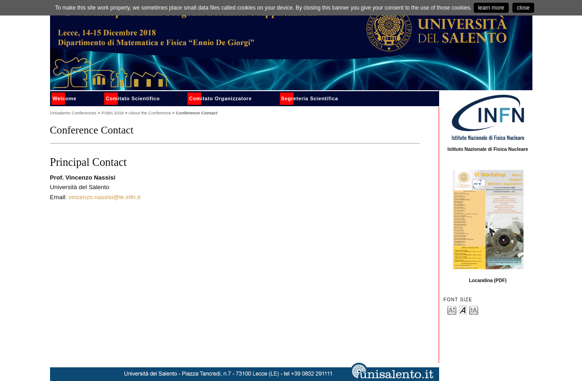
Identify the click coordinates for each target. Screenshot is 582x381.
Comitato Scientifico (133, 98)
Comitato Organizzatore (220, 98)
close (523, 8)
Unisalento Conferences (73, 112)
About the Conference (149, 112)
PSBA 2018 (112, 112)
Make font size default (462, 309)
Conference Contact (197, 112)
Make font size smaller (451, 309)
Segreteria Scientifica (309, 98)
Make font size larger (473, 309)
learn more (491, 8)
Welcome (65, 98)
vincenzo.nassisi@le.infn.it (105, 197)
